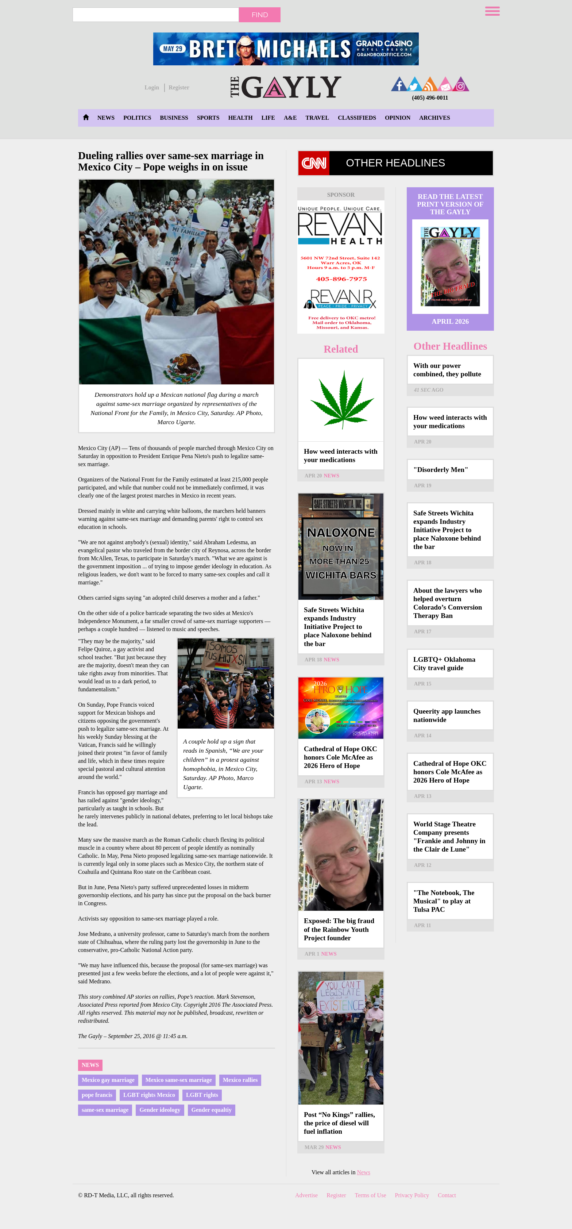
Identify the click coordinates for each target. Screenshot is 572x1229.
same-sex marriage (105, 1110)
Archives (434, 118)
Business (174, 118)
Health (240, 118)
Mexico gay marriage (108, 1080)
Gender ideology (159, 1110)
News (106, 118)
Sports (208, 118)
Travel (317, 118)
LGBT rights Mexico (149, 1095)
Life (268, 118)
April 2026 (450, 321)
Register (179, 87)
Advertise (306, 1195)
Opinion (397, 118)
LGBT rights (202, 1095)
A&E (290, 118)
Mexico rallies (240, 1080)
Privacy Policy (412, 1195)
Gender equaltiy (212, 1110)
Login (151, 87)
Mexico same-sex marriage (179, 1080)
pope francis (97, 1095)
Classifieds (357, 118)
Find (260, 15)
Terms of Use (370, 1195)
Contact (447, 1195)
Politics (137, 118)
